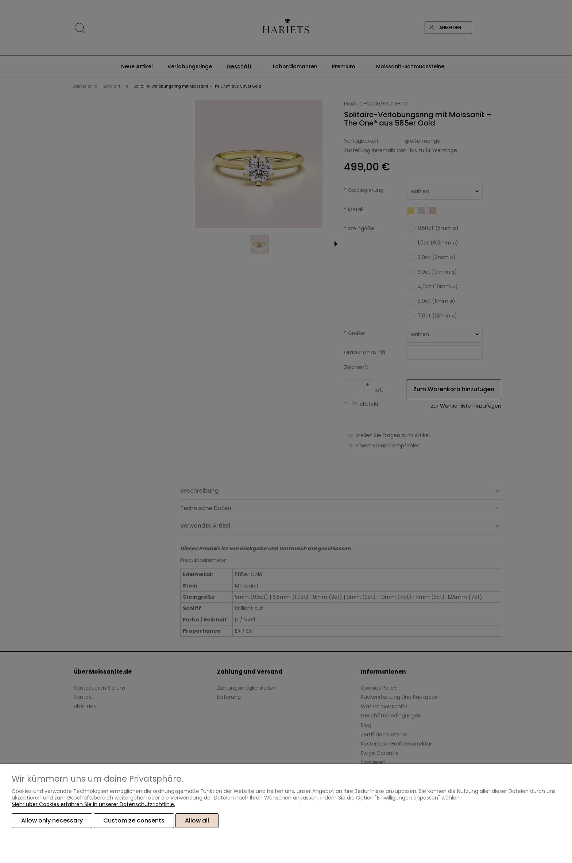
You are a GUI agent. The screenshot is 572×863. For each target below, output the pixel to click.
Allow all (197, 820)
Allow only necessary (52, 820)
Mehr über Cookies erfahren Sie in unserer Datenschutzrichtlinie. (93, 804)
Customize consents (134, 820)
